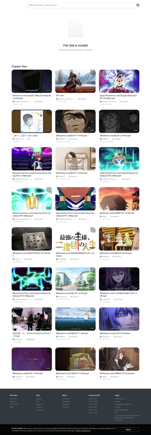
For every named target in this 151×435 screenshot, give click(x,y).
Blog (11, 407)
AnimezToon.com (107, 102)
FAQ (37, 401)
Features (39, 407)
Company (65, 399)
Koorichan (61, 297)
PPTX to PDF (93, 401)
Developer (66, 407)
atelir (59, 377)
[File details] (32, 81)
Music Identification (122, 410)
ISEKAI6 (104, 256)
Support (39, 399)
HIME (103, 216)
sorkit (16, 259)
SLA (116, 413)
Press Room (14, 404)
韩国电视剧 (29, 339)
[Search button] (131, 5)
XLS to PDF (92, 407)
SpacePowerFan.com (21, 102)
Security (118, 407)
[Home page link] (17, 5)
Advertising (66, 401)
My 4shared (37, 102)
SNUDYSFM (26, 259)
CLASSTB (104, 299)
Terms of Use (119, 399)
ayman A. (17, 339)
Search (12, 401)
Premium (13, 399)
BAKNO (60, 139)
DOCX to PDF (93, 404)
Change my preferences (83, 431)
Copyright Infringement (123, 404)
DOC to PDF (93, 399)
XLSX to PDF (93, 413)
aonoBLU (104, 337)
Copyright (65, 404)
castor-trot (18, 139)
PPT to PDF (93, 410)
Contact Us (40, 410)
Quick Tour (40, 404)
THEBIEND (61, 259)
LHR (27, 139)
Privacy (117, 401)
